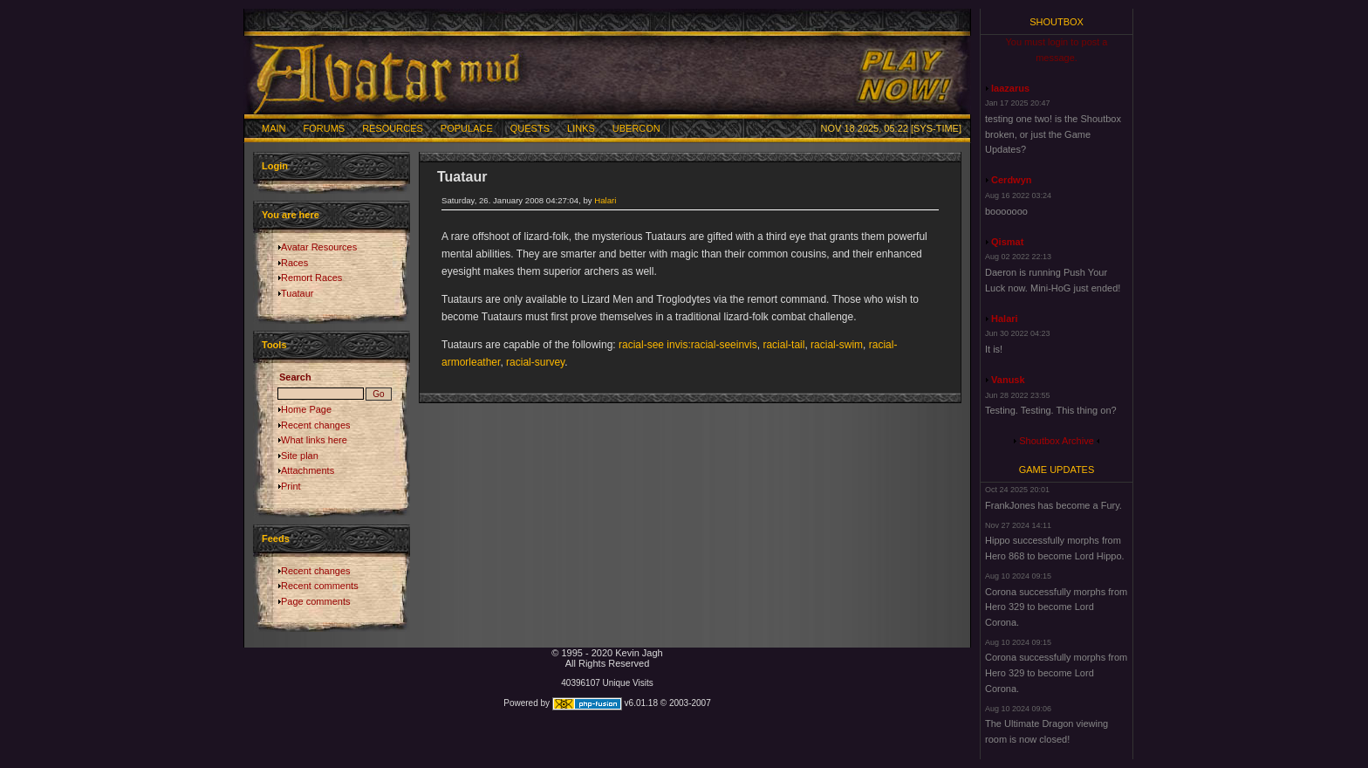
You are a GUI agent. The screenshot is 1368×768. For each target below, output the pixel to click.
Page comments (315, 601)
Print (291, 486)
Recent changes (316, 425)
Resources (392, 128)
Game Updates (1057, 469)
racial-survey (535, 362)
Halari (605, 200)
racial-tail (783, 345)
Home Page (306, 409)
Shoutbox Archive (1056, 440)
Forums (324, 128)
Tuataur (297, 293)
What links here (314, 440)
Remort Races (311, 277)
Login (275, 166)
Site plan (299, 455)
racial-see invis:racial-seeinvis (688, 345)
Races (294, 262)
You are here (290, 214)
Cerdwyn (1011, 180)
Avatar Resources (319, 247)
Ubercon (636, 128)
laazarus (1010, 88)
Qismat (1007, 242)
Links (581, 128)
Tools (274, 344)
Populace (467, 128)
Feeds (276, 538)
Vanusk (1008, 379)
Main (274, 128)
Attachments (307, 470)
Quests (530, 128)
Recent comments (320, 585)
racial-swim (837, 345)
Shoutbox (1056, 22)
